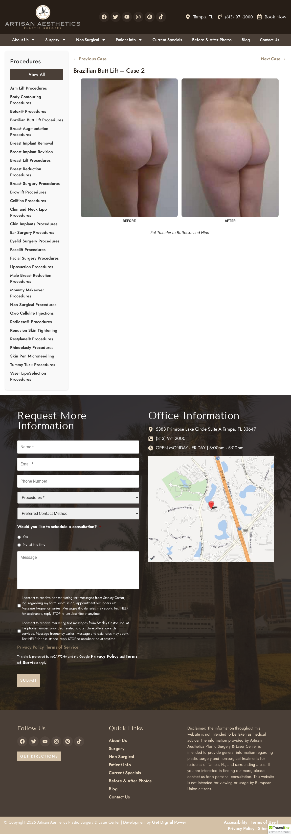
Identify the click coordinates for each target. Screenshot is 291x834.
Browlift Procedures (28, 192)
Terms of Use (263, 822)
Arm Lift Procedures (28, 88)
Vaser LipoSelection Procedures (28, 376)
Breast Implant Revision (31, 152)
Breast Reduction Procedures (25, 172)
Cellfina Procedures (28, 201)
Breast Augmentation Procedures (29, 131)
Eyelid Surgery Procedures (34, 241)
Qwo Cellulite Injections (32, 313)
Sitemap (266, 828)
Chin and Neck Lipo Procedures (28, 212)
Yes (25, 535)
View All (37, 74)
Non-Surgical (91, 39)
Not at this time (34, 543)
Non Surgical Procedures (33, 305)
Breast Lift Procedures (30, 160)
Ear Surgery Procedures (32, 232)
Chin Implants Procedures (33, 224)
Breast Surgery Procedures (35, 183)
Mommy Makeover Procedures (27, 293)
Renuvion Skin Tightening (33, 330)
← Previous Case (89, 59)
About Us (23, 39)
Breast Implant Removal (31, 143)
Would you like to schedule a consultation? (59, 525)
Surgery (55, 39)
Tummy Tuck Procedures (32, 365)
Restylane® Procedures (31, 339)
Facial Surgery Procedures (34, 258)
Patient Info (129, 39)
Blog (246, 40)
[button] (279, 829)
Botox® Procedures (28, 111)
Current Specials (167, 40)
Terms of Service (62, 648)
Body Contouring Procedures (25, 100)
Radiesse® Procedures (31, 322)
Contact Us (269, 40)
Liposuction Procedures (31, 267)
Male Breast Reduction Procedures (30, 278)
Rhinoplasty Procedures (31, 347)
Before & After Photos (212, 40)
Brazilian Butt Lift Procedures (36, 120)
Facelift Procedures (28, 250)
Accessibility (235, 822)
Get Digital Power (169, 822)
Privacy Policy (30, 648)
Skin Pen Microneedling (32, 356)
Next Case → (273, 59)
